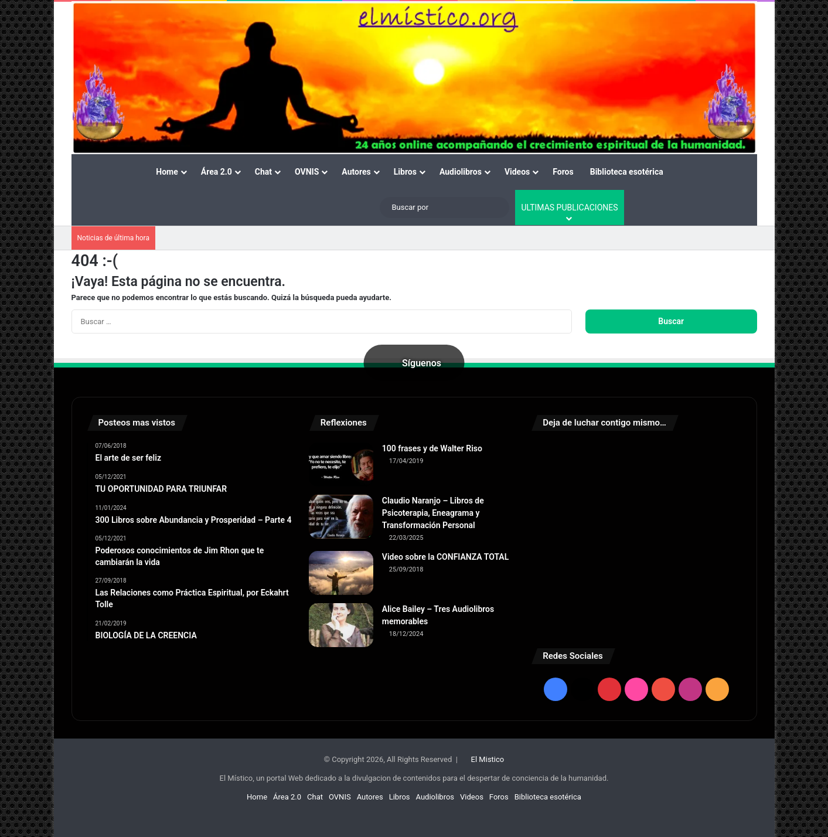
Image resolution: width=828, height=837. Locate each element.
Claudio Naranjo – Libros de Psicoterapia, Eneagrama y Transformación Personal (433, 513)
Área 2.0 (216, 171)
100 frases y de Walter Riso (432, 448)
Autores (356, 171)
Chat (263, 171)
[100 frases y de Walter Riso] (341, 464)
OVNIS (307, 171)
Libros (405, 171)
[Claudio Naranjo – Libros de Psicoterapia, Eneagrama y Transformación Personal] (341, 517)
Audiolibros (460, 171)
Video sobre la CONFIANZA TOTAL (445, 557)
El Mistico (488, 759)
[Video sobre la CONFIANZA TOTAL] (341, 573)
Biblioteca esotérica (626, 171)
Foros (563, 171)
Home (167, 171)
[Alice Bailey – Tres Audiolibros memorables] (341, 625)
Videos (517, 171)
